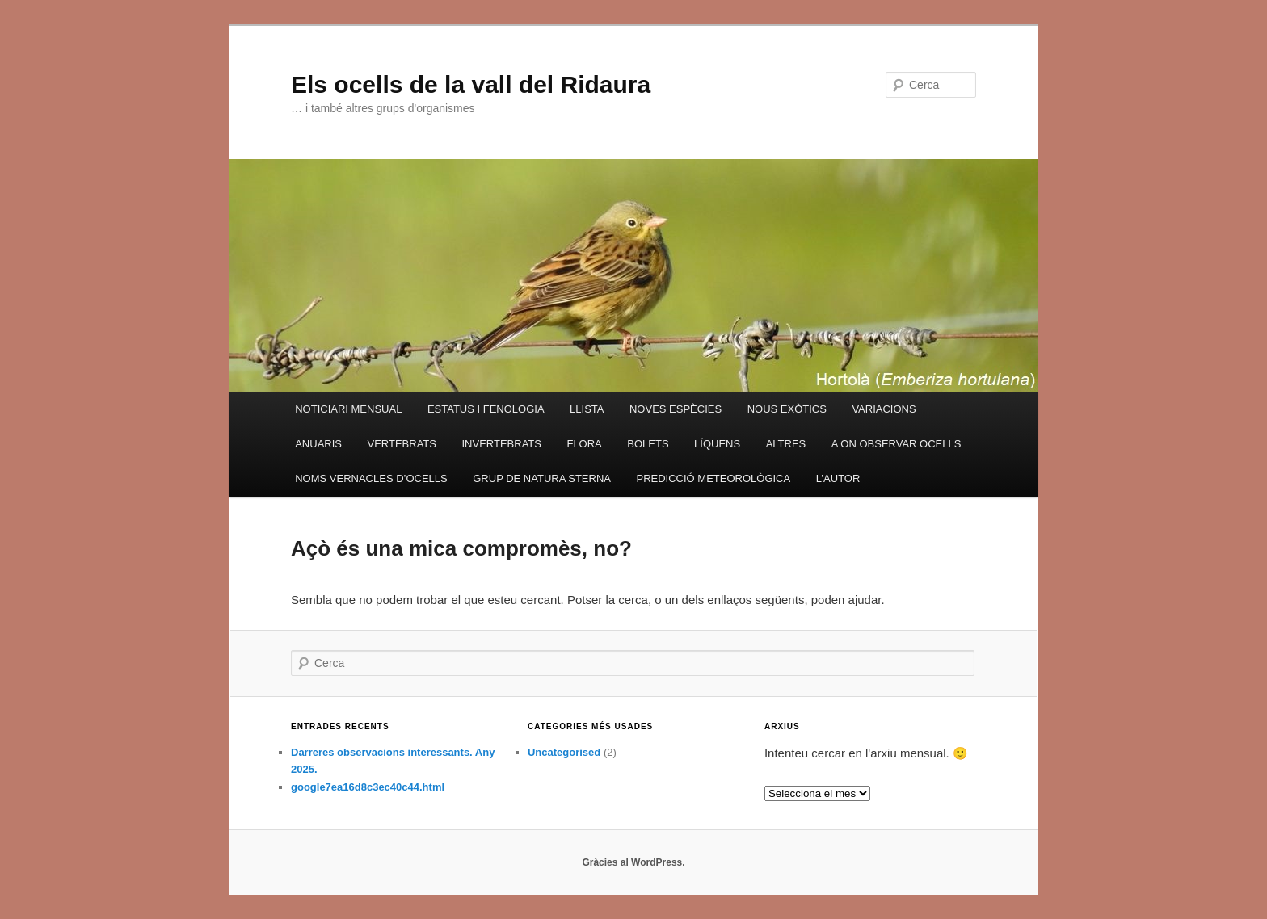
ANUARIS (318, 444)
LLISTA (587, 409)
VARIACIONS (884, 409)
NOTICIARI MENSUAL (348, 409)
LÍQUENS (717, 444)
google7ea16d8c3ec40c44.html (367, 787)
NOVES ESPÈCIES (675, 409)
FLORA (583, 444)
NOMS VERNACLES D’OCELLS (371, 478)
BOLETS (647, 444)
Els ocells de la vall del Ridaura (470, 84)
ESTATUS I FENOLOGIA (486, 409)
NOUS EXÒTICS (787, 409)
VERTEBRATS (401, 444)
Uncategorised (564, 752)
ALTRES (786, 444)
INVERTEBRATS (501, 444)
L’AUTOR (838, 478)
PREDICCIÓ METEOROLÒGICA (713, 478)
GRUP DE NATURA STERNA (542, 478)
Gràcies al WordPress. (633, 862)
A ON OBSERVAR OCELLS (896, 444)
